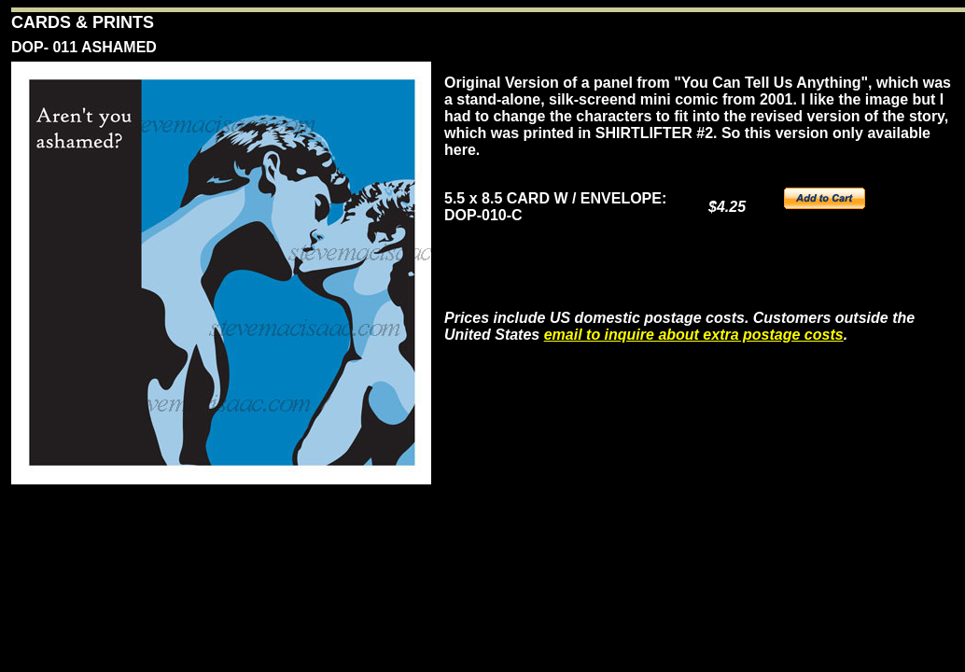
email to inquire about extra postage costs (694, 335)
